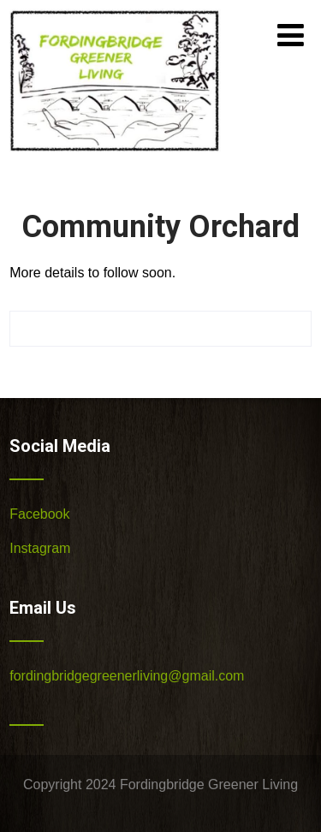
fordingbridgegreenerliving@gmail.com (126, 676)
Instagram (39, 548)
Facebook (39, 514)
